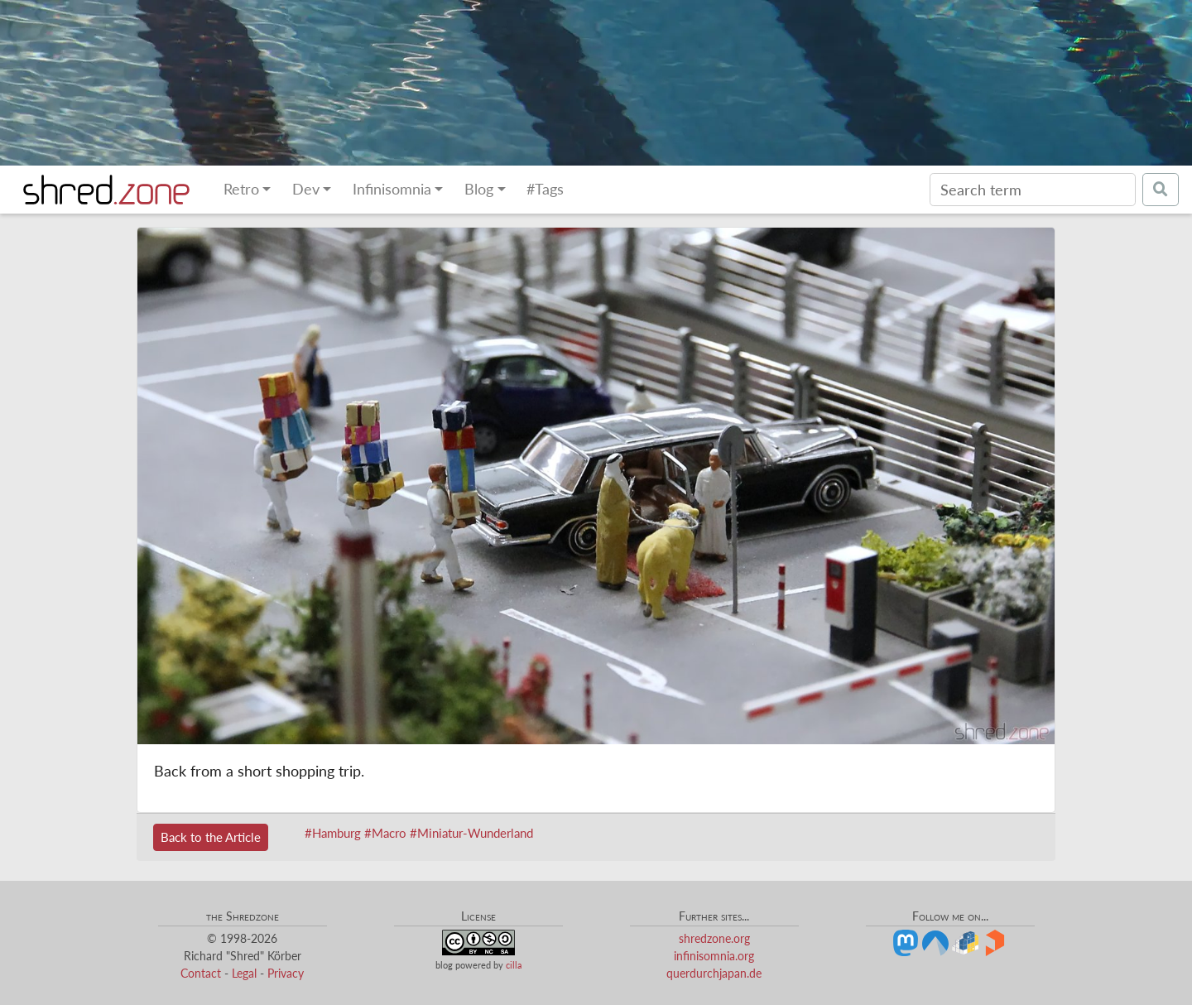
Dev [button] (306, 189)
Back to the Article (211, 836)
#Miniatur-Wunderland (471, 832)
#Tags (545, 189)
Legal (244, 973)
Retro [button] (241, 189)
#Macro (385, 832)
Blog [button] (478, 189)
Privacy (285, 973)
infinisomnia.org (714, 956)
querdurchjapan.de (714, 973)
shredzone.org (714, 938)
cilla (514, 964)
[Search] (1033, 189)
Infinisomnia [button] (392, 189)
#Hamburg (333, 832)
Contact (200, 973)
